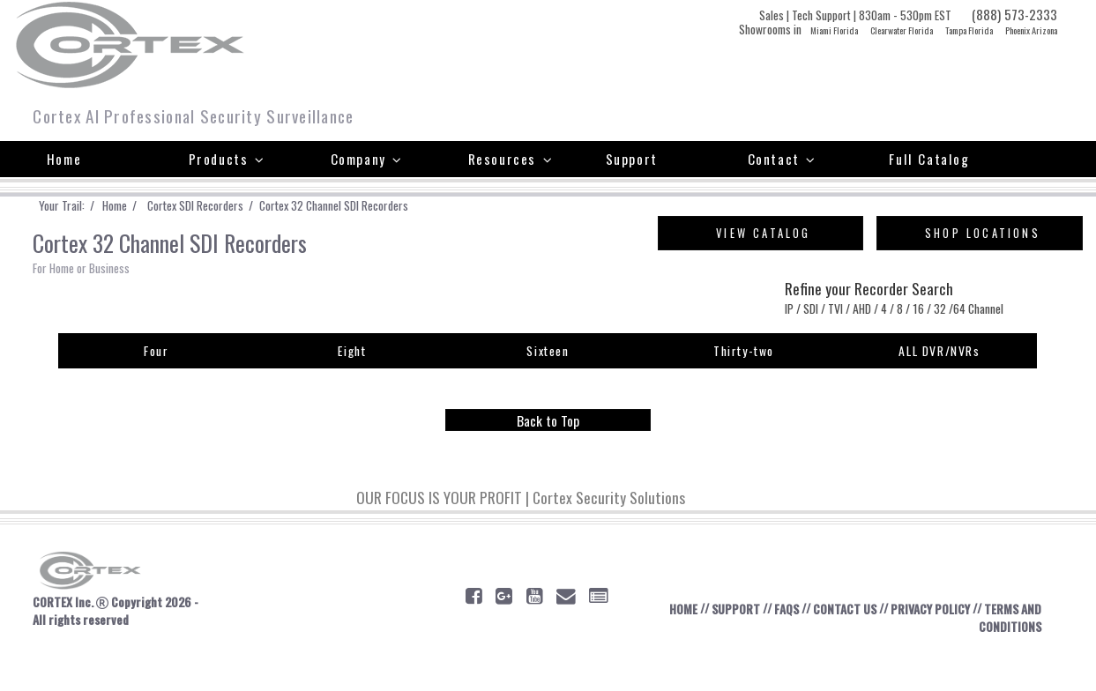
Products (227, 158)
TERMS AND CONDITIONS (993, 654)
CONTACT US (841, 645)
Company (367, 158)
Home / (142, 206)
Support (632, 158)
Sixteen (547, 381)
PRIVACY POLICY (940, 645)
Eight (352, 381)
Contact (782, 158)
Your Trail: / (77, 206)
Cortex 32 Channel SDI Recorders (392, 206)
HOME (656, 645)
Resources (511, 158)
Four (156, 381)
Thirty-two (743, 381)
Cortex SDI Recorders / (233, 206)
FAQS (774, 645)
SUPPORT (716, 645)
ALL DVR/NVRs (939, 381)
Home (64, 158)
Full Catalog (929, 158)
